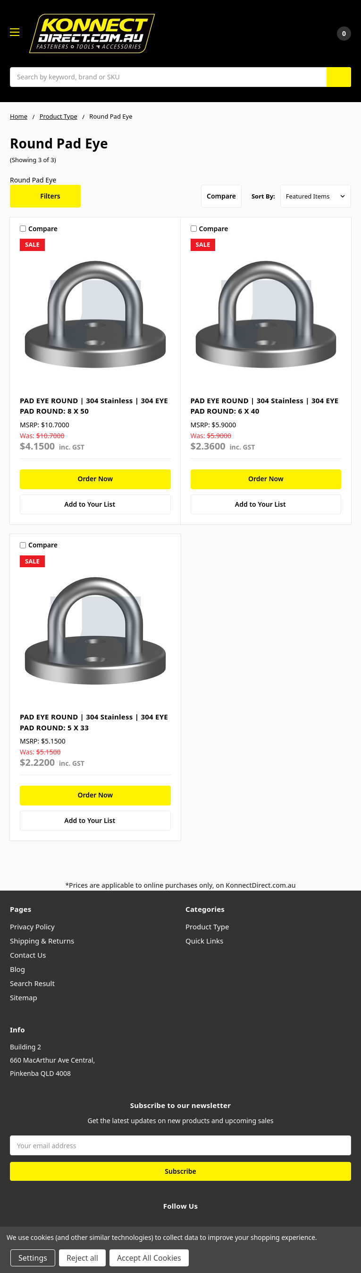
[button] (45, 196)
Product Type (207, 926)
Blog (17, 969)
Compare (221, 195)
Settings (32, 1258)
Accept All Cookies (149, 1258)
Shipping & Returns (42, 940)
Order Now (95, 478)
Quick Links (204, 940)
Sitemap (23, 997)
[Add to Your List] (95, 504)
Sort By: (263, 196)
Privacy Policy (32, 926)
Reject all (82, 1258)
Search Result (32, 983)
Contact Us (28, 955)
